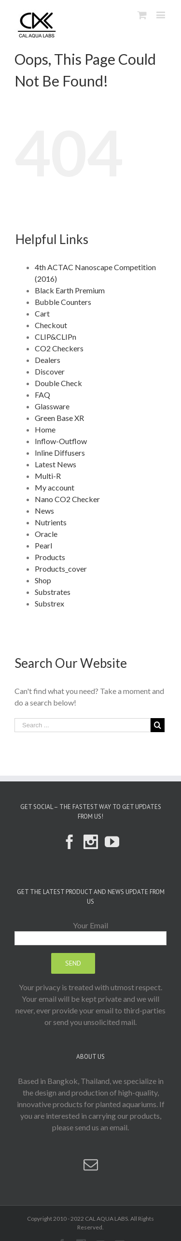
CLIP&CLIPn (55, 336)
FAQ (42, 394)
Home (45, 429)
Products (50, 557)
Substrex (49, 603)
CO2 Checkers (59, 348)
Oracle (46, 533)
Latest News (55, 464)
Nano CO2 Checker (67, 499)
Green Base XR (59, 417)
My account (54, 487)
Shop (43, 580)
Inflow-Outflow (61, 441)
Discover (50, 371)
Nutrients (51, 522)
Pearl (43, 545)
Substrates (52, 591)
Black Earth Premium (70, 290)
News (44, 510)
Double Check (58, 383)
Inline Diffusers (60, 452)
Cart (42, 313)
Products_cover (61, 568)
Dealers (47, 359)
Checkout (51, 325)
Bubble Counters (63, 301)
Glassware (52, 406)
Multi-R (48, 475)
